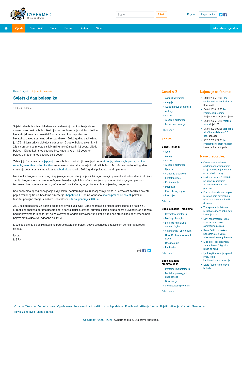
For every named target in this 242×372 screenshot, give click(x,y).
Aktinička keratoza (174, 98)
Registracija (208, 14)
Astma (168, 115)
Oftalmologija (172, 243)
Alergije (169, 102)
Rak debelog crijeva (175, 191)
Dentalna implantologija (177, 269)
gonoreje (83, 199)
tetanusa (119, 161)
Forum (68, 28)
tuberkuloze (64, 169)
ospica (141, 161)
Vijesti (19, 28)
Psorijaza (170, 186)
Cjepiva (169, 169)
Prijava (191, 14)
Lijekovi (84, 28)
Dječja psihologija (174, 218)
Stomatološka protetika (177, 285)
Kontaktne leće (173, 178)
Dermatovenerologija (176, 214)
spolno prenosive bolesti (117, 195)
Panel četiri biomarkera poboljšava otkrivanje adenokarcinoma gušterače (217, 234)
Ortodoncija (171, 281)
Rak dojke (170, 195)
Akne (167, 151)
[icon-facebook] (225, 14)
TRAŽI (161, 14)
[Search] (135, 14)
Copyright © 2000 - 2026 (97, 319)
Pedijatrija (170, 247)
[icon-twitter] (221, 14)
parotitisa (29, 165)
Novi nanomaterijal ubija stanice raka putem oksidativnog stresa (216, 222)
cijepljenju (48, 161)
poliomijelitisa (44, 165)
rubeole (17, 165)
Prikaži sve (168, 130)
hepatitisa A (73, 195)
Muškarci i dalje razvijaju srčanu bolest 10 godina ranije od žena (216, 245)
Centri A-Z (36, 28)
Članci (53, 28)
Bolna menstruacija (175, 124)
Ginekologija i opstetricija (178, 230)
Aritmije (169, 111)
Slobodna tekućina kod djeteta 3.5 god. (218, 132)
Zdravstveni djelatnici (226, 28)
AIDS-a (95, 199)
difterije (107, 161)
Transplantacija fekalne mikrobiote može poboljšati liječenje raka (217, 211)
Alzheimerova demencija (178, 106)
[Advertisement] (121, 57)
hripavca (130, 161)
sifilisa (73, 199)
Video (99, 28)
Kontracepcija (172, 182)
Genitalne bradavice (175, 173)
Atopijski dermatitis (175, 120)
